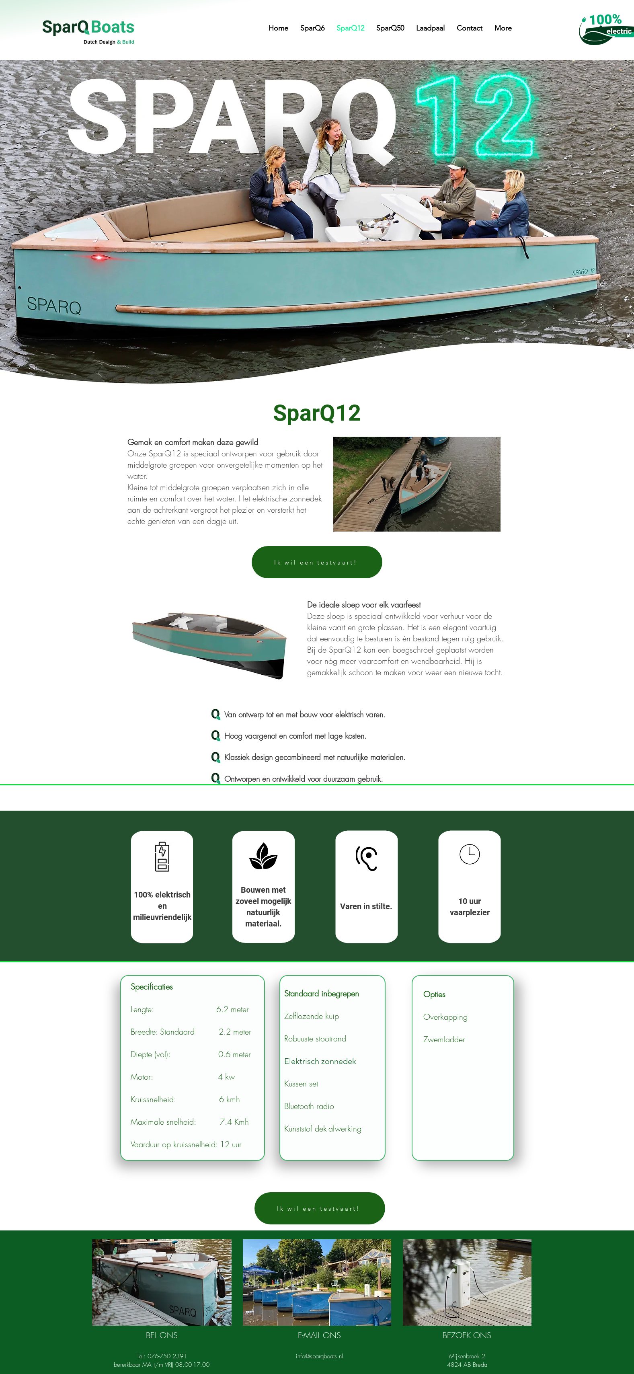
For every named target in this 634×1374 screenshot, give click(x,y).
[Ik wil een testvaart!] (317, 562)
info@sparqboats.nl (319, 1356)
